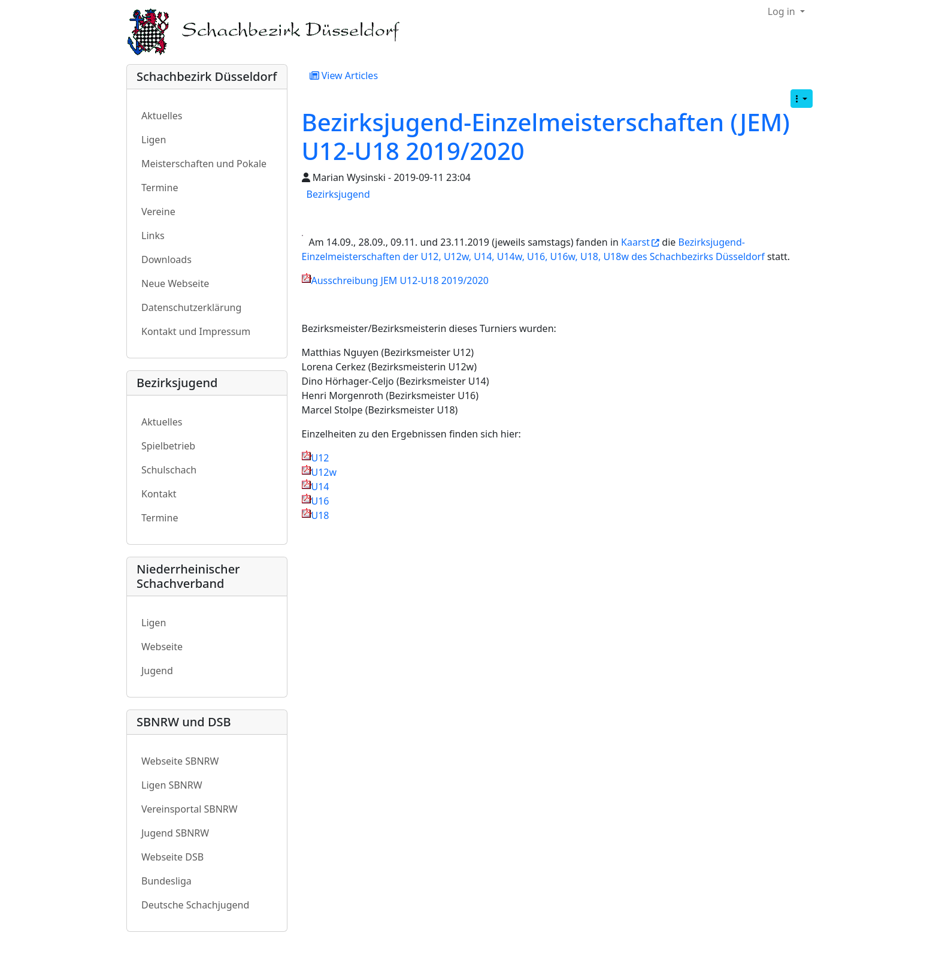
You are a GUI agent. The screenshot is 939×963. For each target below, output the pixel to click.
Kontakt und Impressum (195, 331)
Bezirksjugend (338, 194)
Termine (159, 187)
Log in (783, 11)
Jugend (157, 670)
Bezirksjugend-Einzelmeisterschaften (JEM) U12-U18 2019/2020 (546, 136)
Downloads (166, 259)
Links (153, 235)
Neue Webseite (175, 283)
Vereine (158, 211)
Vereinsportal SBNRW (189, 809)
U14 (320, 486)
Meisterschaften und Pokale (203, 163)
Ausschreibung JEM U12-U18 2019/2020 (400, 280)
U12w (324, 472)
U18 (320, 515)
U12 (320, 457)
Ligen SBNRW (171, 785)
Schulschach (168, 469)
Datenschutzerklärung (191, 307)
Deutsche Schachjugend (195, 904)
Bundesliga (166, 880)
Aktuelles (161, 115)
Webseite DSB (172, 857)
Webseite (162, 646)
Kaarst (635, 242)
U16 (320, 501)
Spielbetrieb (168, 445)
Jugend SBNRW (175, 833)
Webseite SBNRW (180, 761)
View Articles (344, 75)
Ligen (153, 139)
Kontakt (159, 493)
